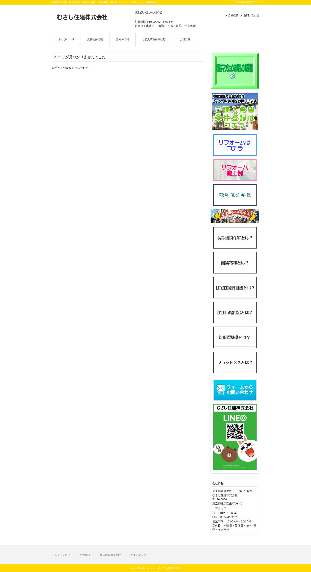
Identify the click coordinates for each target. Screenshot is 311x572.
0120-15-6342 (148, 12)
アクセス (220, 508)
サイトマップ (138, 554)
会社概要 (233, 15)
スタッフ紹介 (62, 554)
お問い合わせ (251, 15)
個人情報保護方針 (110, 554)
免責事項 (85, 554)
